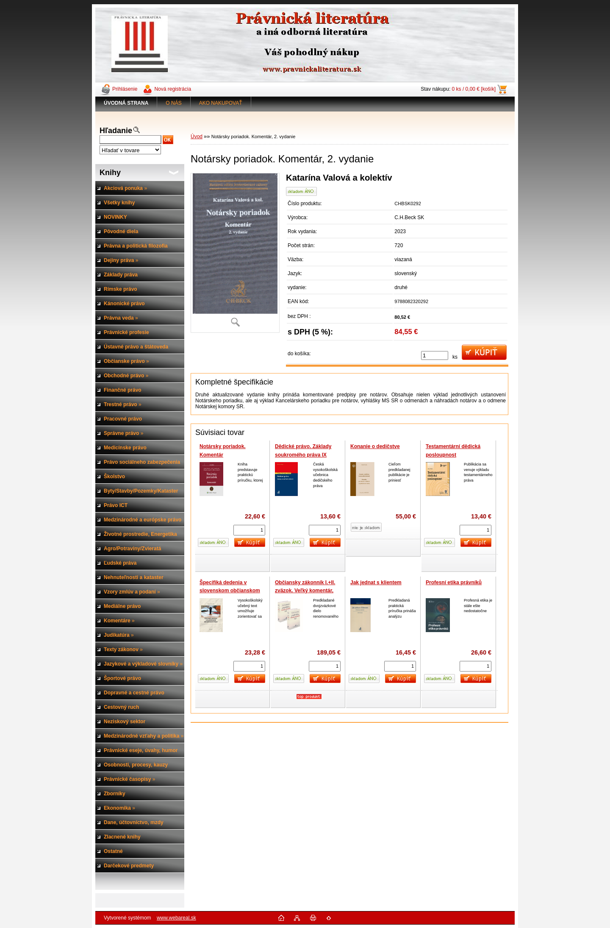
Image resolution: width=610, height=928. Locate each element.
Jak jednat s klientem (376, 582)
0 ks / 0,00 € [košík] (474, 89)
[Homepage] (126, 103)
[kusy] (434, 355)
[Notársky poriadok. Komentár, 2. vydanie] (235, 252)
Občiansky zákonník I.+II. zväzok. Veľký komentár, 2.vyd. (305, 591)
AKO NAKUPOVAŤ (220, 103)
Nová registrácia (172, 89)
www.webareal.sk (176, 918)
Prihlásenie (124, 89)
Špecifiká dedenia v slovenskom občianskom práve (230, 591)
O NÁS (173, 103)
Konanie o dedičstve (375, 446)
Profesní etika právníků (454, 582)
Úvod (196, 136)
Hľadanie (116, 130)
